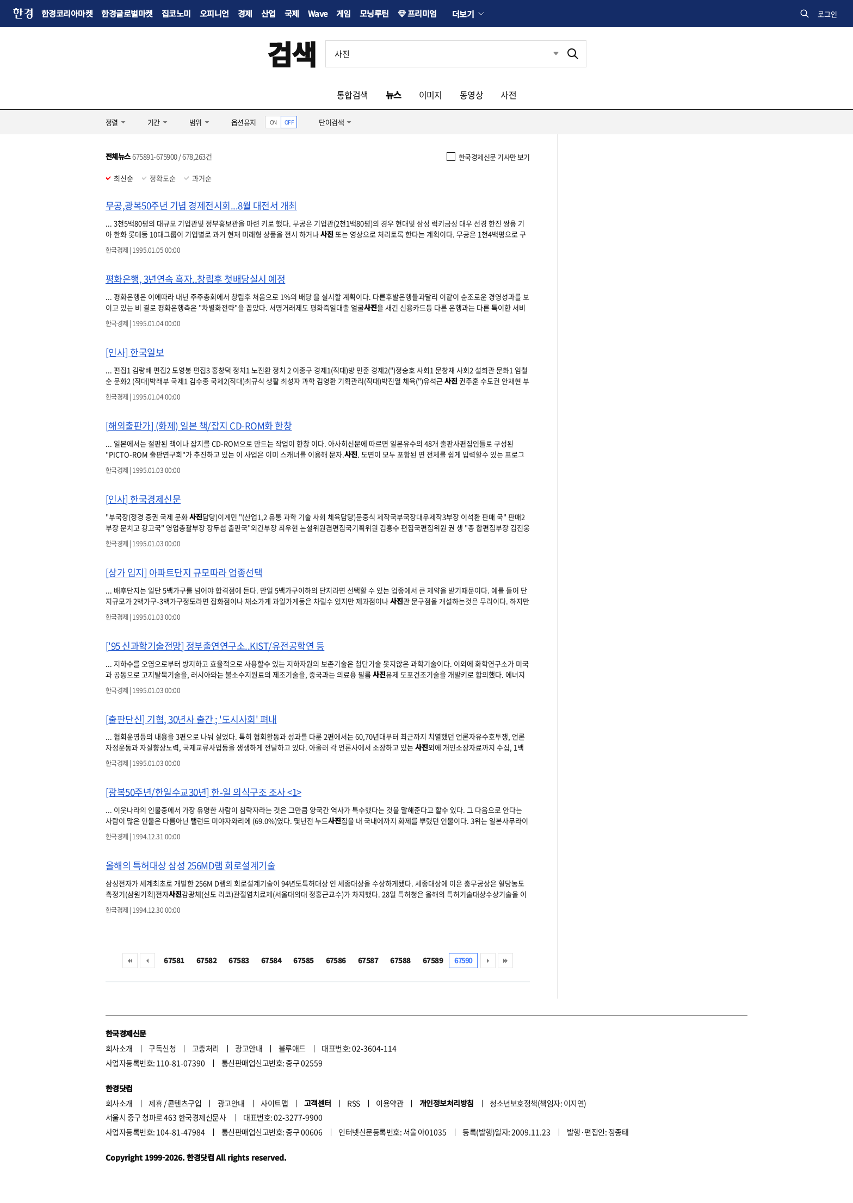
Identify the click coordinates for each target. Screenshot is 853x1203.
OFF (289, 122)
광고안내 (248, 1048)
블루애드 (292, 1048)
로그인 (827, 14)
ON (273, 122)
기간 (153, 122)
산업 (268, 13)
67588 (400, 960)
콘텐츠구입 (184, 1103)
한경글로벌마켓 (126, 13)
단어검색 (331, 122)
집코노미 (176, 13)
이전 (147, 960)
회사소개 (119, 1048)
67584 (271, 960)
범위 (195, 122)
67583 (238, 960)
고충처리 (205, 1048)
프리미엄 (422, 13)
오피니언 (214, 13)
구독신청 (162, 1048)
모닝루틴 (374, 13)
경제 (245, 13)
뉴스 (393, 94)
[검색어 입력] (443, 54)
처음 (130, 960)
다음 (488, 960)
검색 (292, 53)
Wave (317, 13)
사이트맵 (274, 1103)
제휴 (155, 1103)
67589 (433, 960)
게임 (343, 13)
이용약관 (389, 1103)
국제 (292, 13)
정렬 (112, 122)
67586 (336, 960)
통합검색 (352, 94)
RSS (353, 1103)
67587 (368, 960)
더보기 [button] (463, 13)
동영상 (471, 94)
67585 (303, 960)
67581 (174, 960)
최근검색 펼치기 (548, 54)
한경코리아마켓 (66, 13)
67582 (206, 960)
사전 (508, 94)
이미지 (430, 94)
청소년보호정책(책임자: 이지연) (538, 1103)
